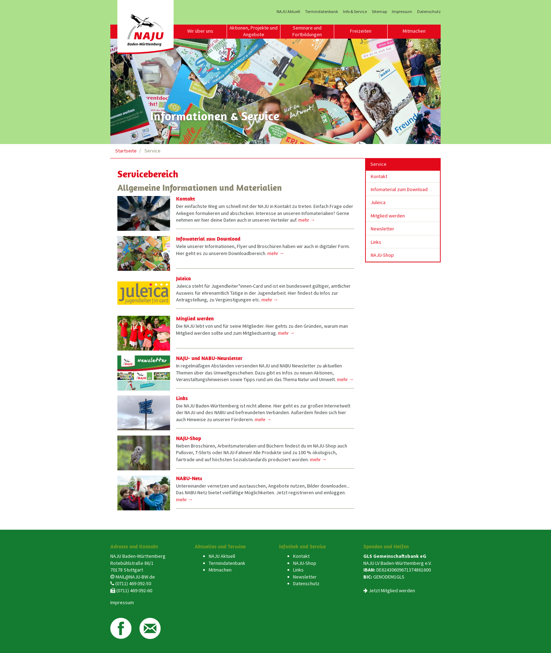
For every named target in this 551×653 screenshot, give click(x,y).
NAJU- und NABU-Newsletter (209, 358)
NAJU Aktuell (288, 11)
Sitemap (379, 11)
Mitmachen (414, 31)
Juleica (183, 278)
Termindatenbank (321, 11)
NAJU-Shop (188, 438)
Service (378, 164)
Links (182, 398)
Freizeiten (360, 31)
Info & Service (355, 11)
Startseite (126, 151)
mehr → (306, 220)
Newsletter (382, 229)
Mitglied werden (195, 318)
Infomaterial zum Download (208, 238)
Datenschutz (429, 11)
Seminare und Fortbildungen (307, 31)
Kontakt (185, 198)
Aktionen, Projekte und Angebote (253, 31)
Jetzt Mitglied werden (392, 590)
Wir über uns (200, 31)
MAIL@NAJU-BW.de (135, 577)
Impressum (402, 11)
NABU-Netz (189, 478)
